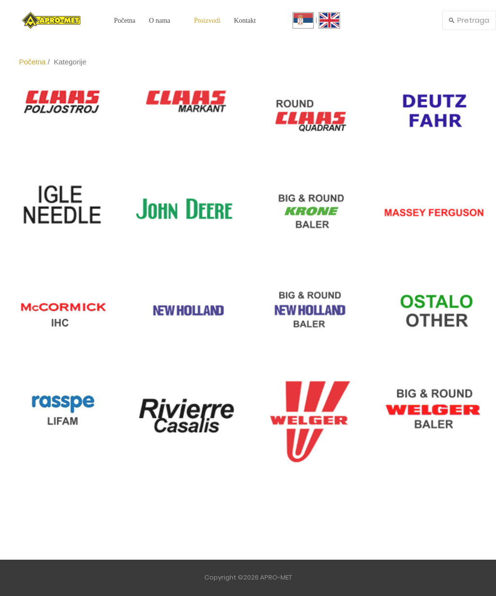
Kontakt (245, 20)
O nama (159, 20)
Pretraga (469, 20)
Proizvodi (207, 20)
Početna (124, 20)
